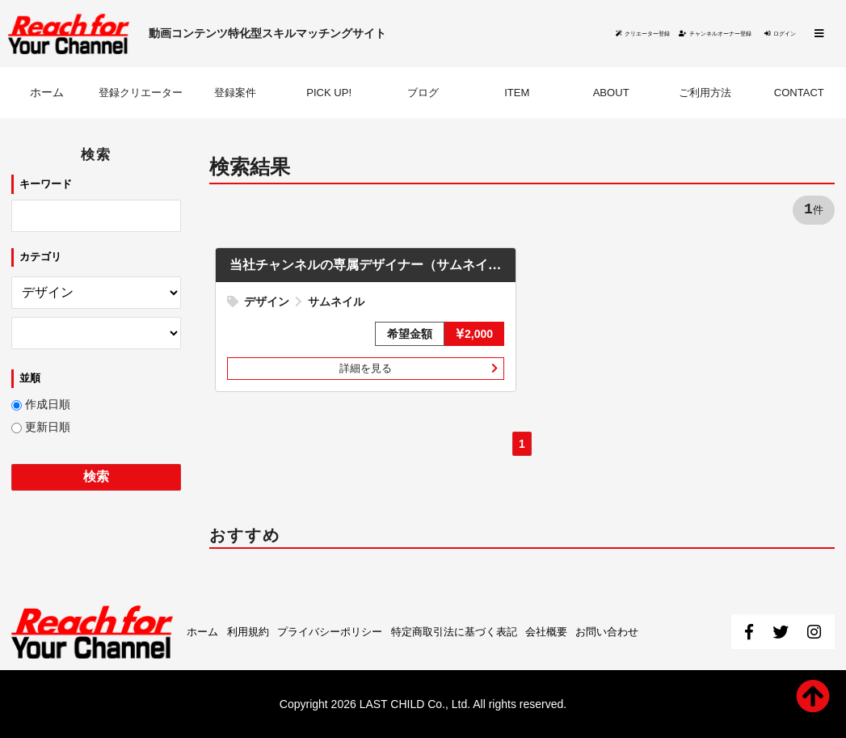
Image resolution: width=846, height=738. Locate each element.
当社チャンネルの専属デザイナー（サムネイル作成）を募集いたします (449, 266)
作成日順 (47, 405)
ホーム (47, 93)
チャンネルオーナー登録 (649, 33)
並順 (29, 379)
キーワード (45, 185)
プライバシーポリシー (340, 631)
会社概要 (573, 631)
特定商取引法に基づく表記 (473, 631)
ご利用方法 (704, 93)
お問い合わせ (638, 631)
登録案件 (235, 93)
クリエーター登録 (505, 33)
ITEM (516, 93)
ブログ (423, 93)
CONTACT (799, 93)
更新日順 (47, 428)
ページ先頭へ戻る (812, 695)
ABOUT (610, 93)
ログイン (768, 33)
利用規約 (252, 631)
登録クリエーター (140, 93)
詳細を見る (366, 370)
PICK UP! (329, 93)
